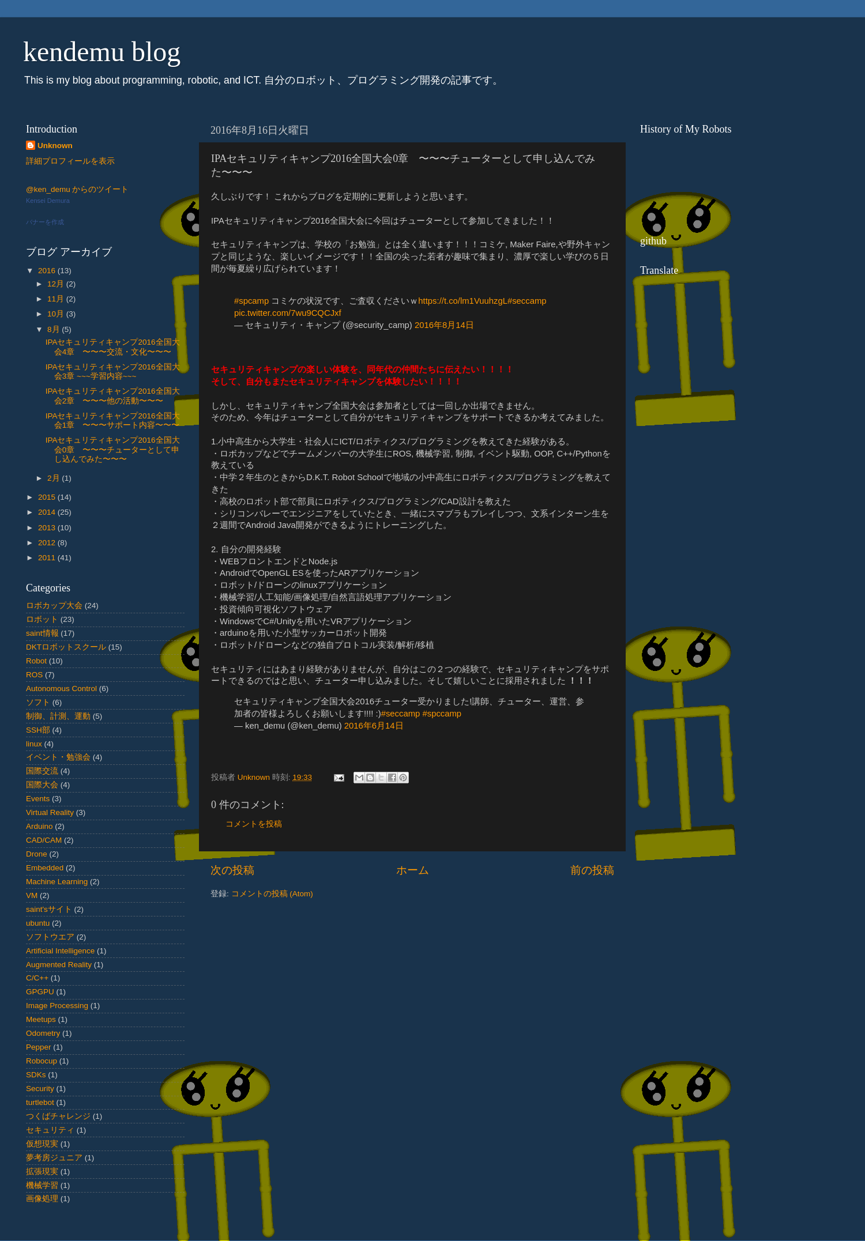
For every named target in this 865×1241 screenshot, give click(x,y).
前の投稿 (592, 870)
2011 (48, 557)
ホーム (412, 870)
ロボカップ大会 (54, 605)
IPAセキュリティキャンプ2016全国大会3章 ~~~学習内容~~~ (113, 371)
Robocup (41, 1061)
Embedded (44, 867)
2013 (48, 527)
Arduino (39, 826)
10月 (56, 314)
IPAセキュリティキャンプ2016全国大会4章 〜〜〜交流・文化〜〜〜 (113, 347)
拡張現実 (42, 1171)
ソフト (38, 702)
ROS (34, 674)
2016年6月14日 (374, 725)
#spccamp (441, 713)
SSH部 (38, 730)
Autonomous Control (61, 688)
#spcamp (251, 300)
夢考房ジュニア (54, 1157)
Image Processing (57, 1005)
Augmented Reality (59, 964)
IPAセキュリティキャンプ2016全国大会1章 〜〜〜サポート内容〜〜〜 (113, 420)
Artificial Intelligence (60, 950)
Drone (36, 854)
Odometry (43, 1033)
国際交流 (42, 771)
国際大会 (42, 784)
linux (34, 744)
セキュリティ (50, 1130)
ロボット (42, 619)
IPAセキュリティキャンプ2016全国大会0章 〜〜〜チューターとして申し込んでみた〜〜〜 (113, 449)
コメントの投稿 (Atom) (272, 893)
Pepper (38, 1047)
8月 (54, 329)
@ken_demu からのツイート (77, 189)
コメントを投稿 (253, 824)
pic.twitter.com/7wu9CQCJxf (287, 313)
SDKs (36, 1074)
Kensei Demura (48, 200)
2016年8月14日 (444, 325)
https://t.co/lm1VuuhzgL (462, 300)
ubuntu (38, 923)
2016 (48, 270)
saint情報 (42, 633)
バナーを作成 (45, 221)
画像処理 (42, 1198)
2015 (48, 497)
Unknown (55, 145)
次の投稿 (232, 870)
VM (31, 895)
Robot (36, 661)
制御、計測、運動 (58, 716)
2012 (48, 542)
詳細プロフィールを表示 (70, 161)
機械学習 (42, 1185)
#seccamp (527, 300)
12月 (56, 284)
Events (38, 798)
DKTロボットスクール (66, 647)
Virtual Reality (50, 812)
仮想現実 (42, 1144)
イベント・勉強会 (58, 757)
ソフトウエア (50, 937)
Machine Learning (57, 881)
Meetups (41, 1019)
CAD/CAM (44, 840)
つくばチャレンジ (58, 1116)
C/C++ (37, 978)
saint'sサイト (49, 909)
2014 (48, 512)
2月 (54, 478)
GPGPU (40, 991)
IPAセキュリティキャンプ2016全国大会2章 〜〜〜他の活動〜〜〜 (113, 396)
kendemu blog (101, 51)
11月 (56, 299)
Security (40, 1088)
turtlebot (40, 1102)
